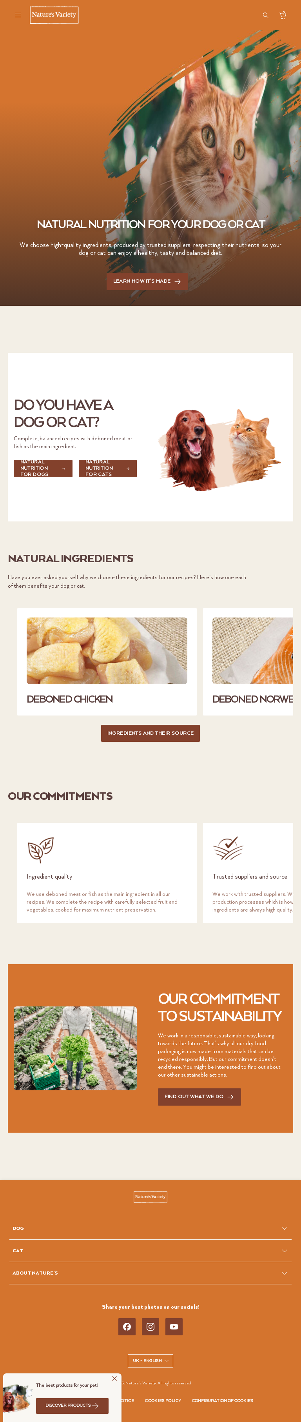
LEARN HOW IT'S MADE (147, 282)
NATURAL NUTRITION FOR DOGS (43, 468)
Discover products (72, 1405)
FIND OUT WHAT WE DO (200, 1097)
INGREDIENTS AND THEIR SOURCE (150, 733)
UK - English (151, 1361)
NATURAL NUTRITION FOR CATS (107, 468)
